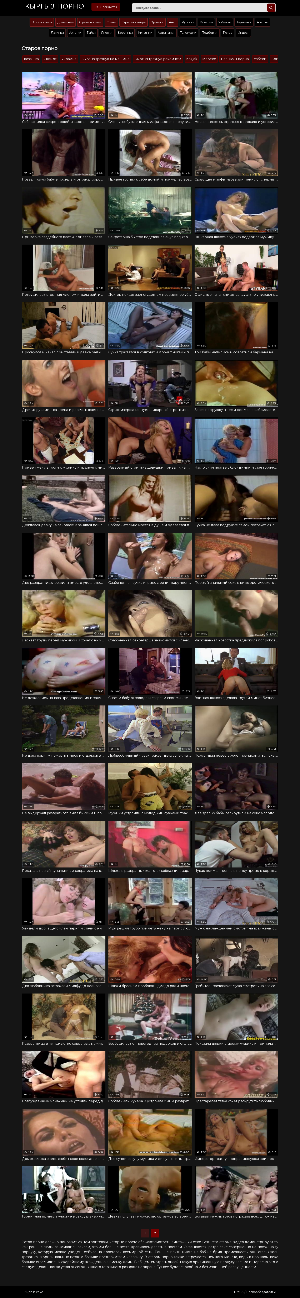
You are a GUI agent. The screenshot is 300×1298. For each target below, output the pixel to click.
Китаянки (145, 33)
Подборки (210, 33)
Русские (188, 22)
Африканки (166, 33)
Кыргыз (54, 6)
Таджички (243, 22)
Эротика (157, 22)
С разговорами (90, 22)
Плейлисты (106, 7)
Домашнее (65, 22)
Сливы (111, 22)
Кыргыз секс (33, 1292)
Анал (172, 22)
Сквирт (50, 59)
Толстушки (188, 33)
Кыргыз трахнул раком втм (158, 59)
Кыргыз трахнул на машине (105, 59)
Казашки (206, 22)
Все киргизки (42, 22)
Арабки (262, 22)
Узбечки (224, 22)
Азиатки (75, 33)
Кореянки (125, 33)
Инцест (243, 33)
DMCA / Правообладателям (255, 1292)
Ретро (227, 33)
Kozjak (191, 59)
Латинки (57, 33)
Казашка (31, 59)
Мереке (209, 59)
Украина (68, 59)
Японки (106, 33)
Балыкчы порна (235, 59)
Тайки (91, 33)
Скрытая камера (133, 22)
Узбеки (260, 59)
